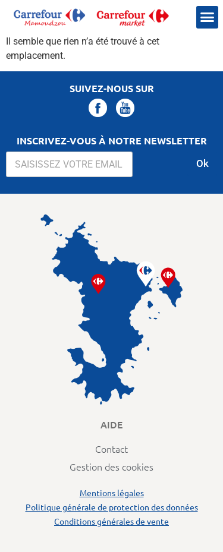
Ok (202, 163)
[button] (207, 17)
